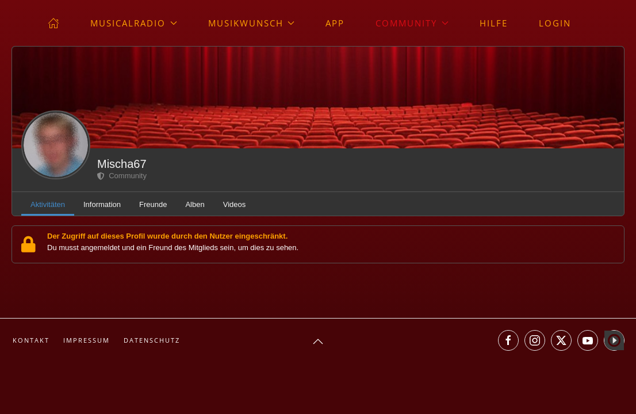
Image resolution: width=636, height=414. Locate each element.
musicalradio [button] (133, 23)
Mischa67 (122, 164)
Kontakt (31, 340)
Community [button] (412, 23)
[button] (318, 341)
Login (555, 23)
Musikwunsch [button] (251, 23)
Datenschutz (152, 340)
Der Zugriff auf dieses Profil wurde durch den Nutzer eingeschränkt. (167, 236)
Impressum (86, 340)
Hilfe (494, 23)
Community (122, 175)
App (334, 23)
